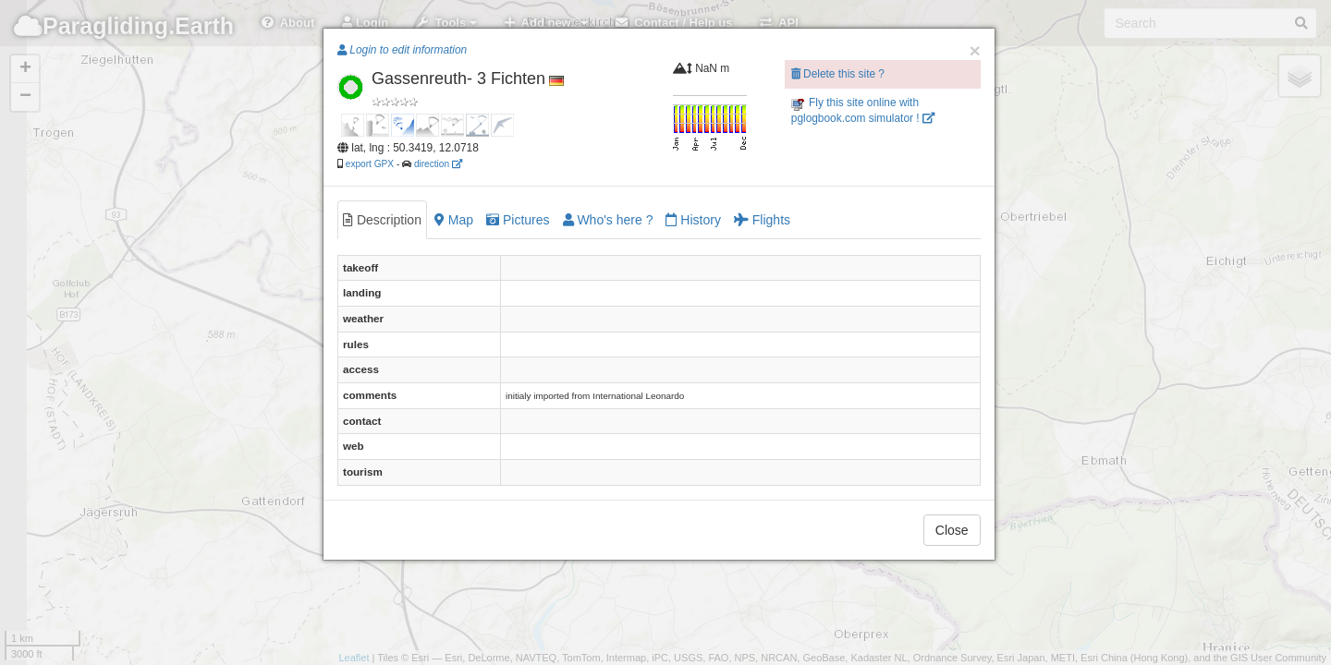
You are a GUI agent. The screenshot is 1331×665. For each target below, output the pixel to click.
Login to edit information (402, 49)
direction (438, 164)
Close (952, 530)
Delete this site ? (838, 73)
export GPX (370, 164)
